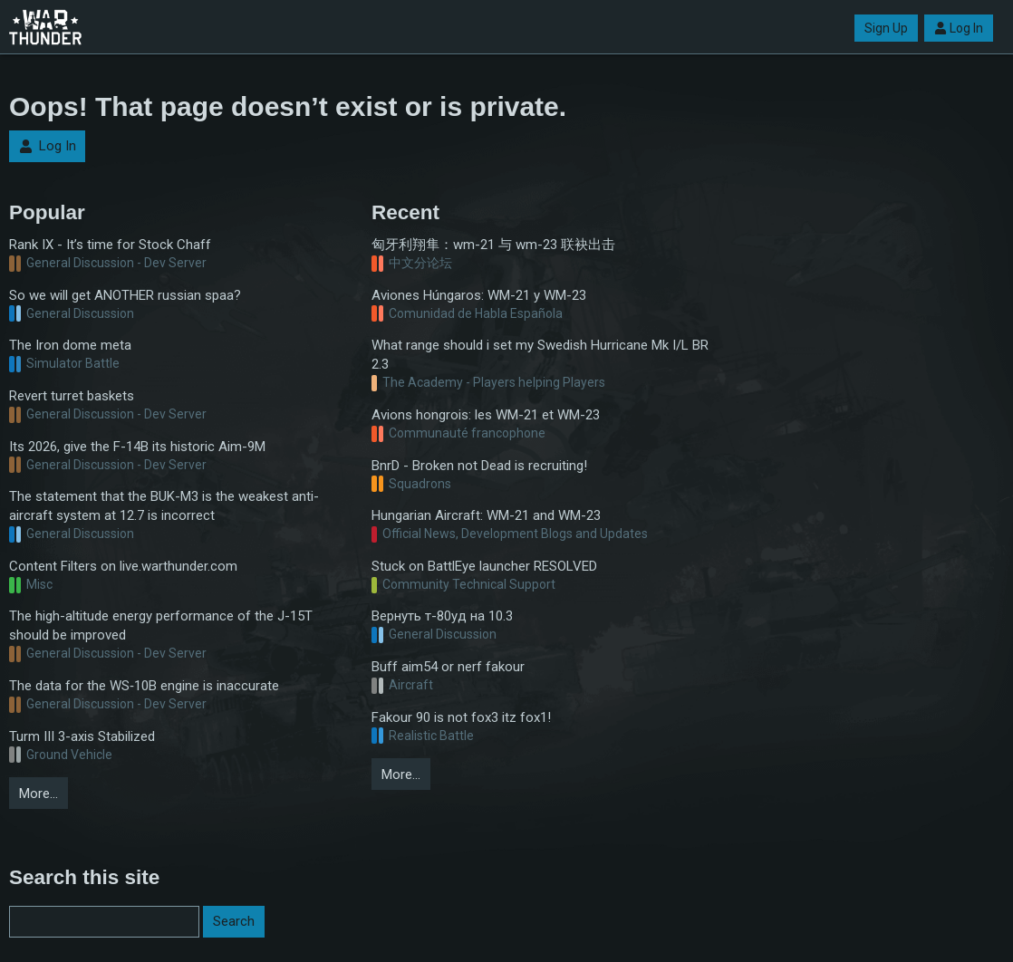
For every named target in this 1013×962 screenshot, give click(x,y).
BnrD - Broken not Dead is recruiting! (479, 465)
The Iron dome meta (70, 345)
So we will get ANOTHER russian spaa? (125, 295)
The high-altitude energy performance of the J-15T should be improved (161, 625)
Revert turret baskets (71, 396)
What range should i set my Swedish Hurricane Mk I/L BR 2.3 (540, 354)
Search (234, 921)
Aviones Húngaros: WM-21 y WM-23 (478, 295)
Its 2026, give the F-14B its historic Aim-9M (137, 446)
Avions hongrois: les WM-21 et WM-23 (485, 415)
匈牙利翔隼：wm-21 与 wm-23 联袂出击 (493, 244)
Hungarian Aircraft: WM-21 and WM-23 (486, 515)
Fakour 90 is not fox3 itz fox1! (461, 717)
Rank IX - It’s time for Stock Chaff (110, 244)
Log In (958, 28)
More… (38, 793)
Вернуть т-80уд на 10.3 (442, 616)
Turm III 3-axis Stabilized (82, 736)
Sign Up (886, 28)
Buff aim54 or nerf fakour (448, 667)
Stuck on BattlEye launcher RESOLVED (484, 566)
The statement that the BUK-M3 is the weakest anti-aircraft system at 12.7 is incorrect (164, 506)
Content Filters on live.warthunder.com (123, 566)
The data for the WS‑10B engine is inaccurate (144, 686)
